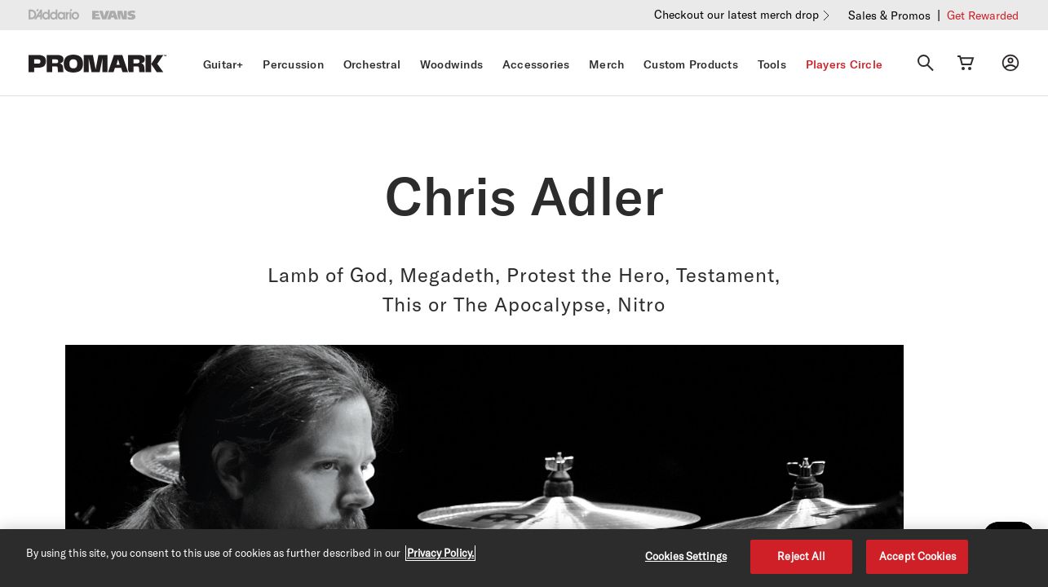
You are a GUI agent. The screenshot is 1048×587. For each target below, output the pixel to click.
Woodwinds (451, 64)
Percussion (293, 64)
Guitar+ (223, 64)
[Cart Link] (965, 63)
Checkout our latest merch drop (736, 14)
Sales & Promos (889, 15)
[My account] (1010, 63)
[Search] (925, 63)
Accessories (536, 64)
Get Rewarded (983, 15)
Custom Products (690, 64)
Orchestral (372, 64)
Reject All (801, 556)
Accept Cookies (917, 556)
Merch (606, 64)
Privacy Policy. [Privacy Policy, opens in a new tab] (440, 552)
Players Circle (844, 64)
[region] (524, 558)
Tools (772, 64)
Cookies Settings (686, 556)
